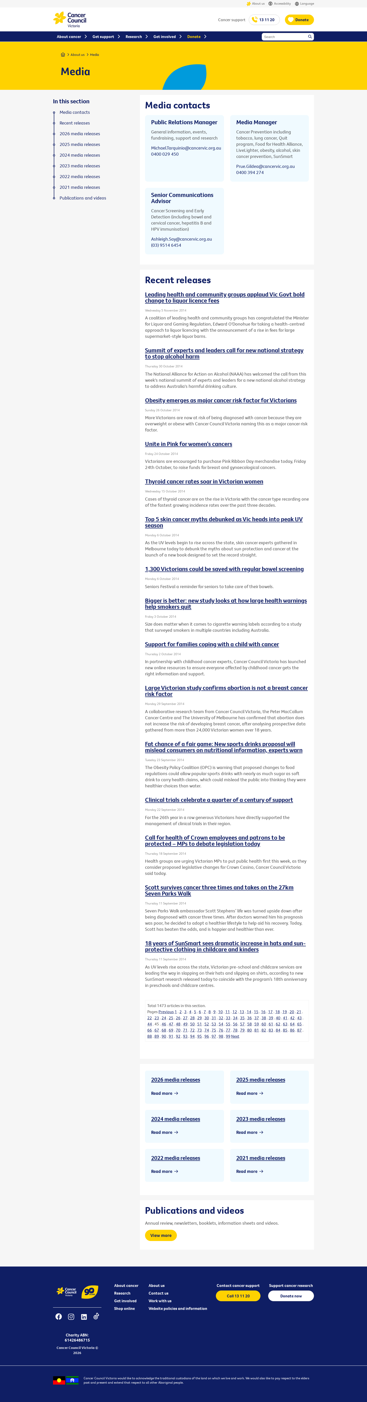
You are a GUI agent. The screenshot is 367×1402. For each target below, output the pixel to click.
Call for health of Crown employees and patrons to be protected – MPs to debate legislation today (215, 840)
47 (171, 1023)
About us (255, 3)
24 (164, 1017)
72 (192, 1030)
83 (271, 1030)
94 (192, 1036)
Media (94, 54)
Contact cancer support (238, 1285)
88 (149, 1036)
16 (263, 1011)
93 (185, 1036)
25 (171, 1017)
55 (228, 1023)
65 (299, 1023)
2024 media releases (175, 1118)
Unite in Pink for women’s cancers (188, 444)
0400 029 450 (165, 154)
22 (149, 1017)
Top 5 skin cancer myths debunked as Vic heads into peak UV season (224, 522)
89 (156, 1036)
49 (185, 1023)
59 (256, 1023)
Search (310, 37)
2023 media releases (260, 1118)
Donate (302, 19)
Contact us (158, 1293)
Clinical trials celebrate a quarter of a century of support (219, 799)
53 (214, 1023)
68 (164, 1030)
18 (277, 1011)
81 (256, 1030)
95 (199, 1036)
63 (285, 1023)
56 (235, 1023)
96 (206, 1036)
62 (278, 1023)
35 (242, 1017)
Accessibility (279, 3)
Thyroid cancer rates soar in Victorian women (204, 481)
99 (228, 1036)
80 (249, 1030)
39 (271, 1017)
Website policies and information (178, 1308)
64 (292, 1023)
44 (149, 1023)
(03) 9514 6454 (166, 245)
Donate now (291, 1295)
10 (220, 1011)
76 (221, 1030)
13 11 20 (266, 19)
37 (256, 1017)
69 (171, 1030)
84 (278, 1030)
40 (278, 1017)
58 (249, 1023)
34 (235, 1017)
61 (271, 1023)
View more (161, 1235)
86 (292, 1030)
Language (304, 3)
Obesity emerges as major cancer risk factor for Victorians (221, 400)
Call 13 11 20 (238, 1295)
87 (299, 1030)
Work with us (160, 1300)
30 (206, 1017)
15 (256, 1011)
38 (263, 1017)
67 (156, 1030)
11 (227, 1011)
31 (214, 1017)
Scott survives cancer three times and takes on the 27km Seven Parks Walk (219, 890)
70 (178, 1030)
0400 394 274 (250, 172)
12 (234, 1011)
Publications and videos (83, 198)
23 (156, 1017)
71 (185, 1030)
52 (206, 1023)
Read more (161, 1093)
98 (221, 1036)
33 (228, 1017)
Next (235, 1036)
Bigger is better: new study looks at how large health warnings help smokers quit (226, 603)
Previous (166, 1011)
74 (206, 1030)
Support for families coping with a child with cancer (212, 644)
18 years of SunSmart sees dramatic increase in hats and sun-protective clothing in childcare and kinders (225, 946)
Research (122, 1293)
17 (270, 1011)
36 (249, 1017)
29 (199, 1017)
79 (242, 1030)
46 (164, 1023)
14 (249, 1011)
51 (199, 1023)
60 (263, 1023)
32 (221, 1017)
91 (171, 1036)
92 (178, 1036)
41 (285, 1017)
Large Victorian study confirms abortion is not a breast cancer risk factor (226, 691)
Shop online (124, 1308)
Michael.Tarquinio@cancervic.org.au (186, 148)
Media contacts (75, 112)
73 (199, 1030)
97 (214, 1036)
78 (235, 1030)
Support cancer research (291, 1285)
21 (299, 1011)
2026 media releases (175, 1079)
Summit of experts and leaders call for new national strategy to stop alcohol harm (224, 353)
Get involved (125, 1300)
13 (242, 1011)
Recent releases (75, 123)
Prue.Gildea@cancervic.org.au (265, 166)
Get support (103, 36)
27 (185, 1017)
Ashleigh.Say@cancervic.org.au (181, 239)
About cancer (126, 1285)
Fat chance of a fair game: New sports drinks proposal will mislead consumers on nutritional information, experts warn (224, 747)
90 (164, 1036)
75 (214, 1030)
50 (192, 1023)
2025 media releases (260, 1079)
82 (263, 1030)
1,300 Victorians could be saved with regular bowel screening (224, 569)
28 (192, 1017)
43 (299, 1017)
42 (292, 1017)
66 (149, 1030)
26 (178, 1017)
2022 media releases (175, 1157)
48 (178, 1023)
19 (284, 1011)
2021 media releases (260, 1157)
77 (228, 1030)
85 (285, 1030)
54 (221, 1023)
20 (292, 1011)
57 (242, 1023)
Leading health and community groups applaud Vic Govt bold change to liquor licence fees (225, 297)
